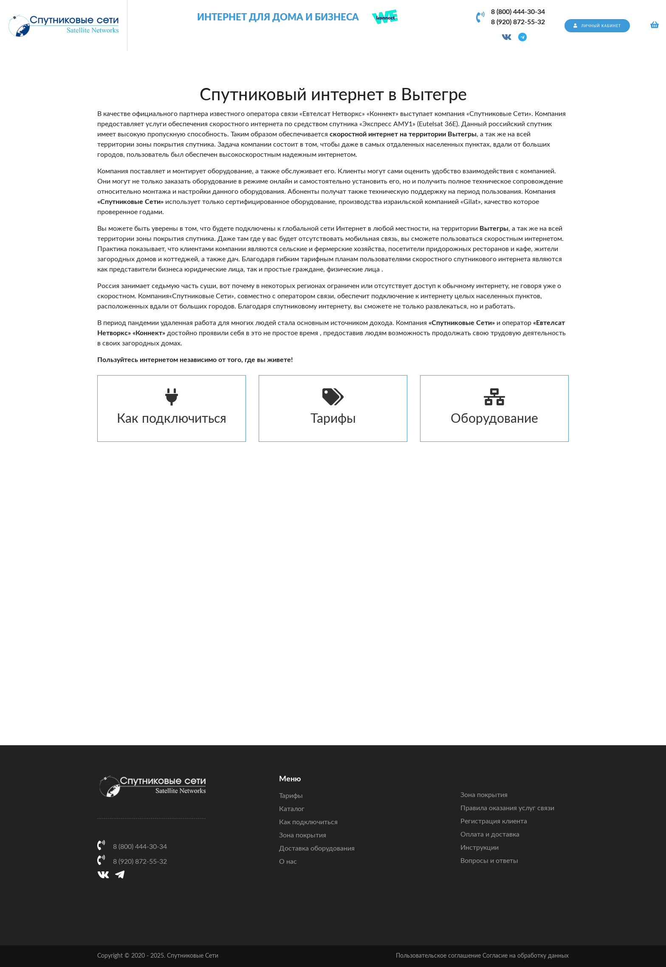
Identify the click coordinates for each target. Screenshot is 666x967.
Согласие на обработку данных (526, 956)
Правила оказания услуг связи (507, 808)
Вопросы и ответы (489, 860)
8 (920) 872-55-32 (518, 22)
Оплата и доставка (489, 834)
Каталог (292, 809)
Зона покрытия (302, 835)
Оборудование (494, 406)
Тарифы (333, 406)
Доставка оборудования (317, 848)
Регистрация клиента (493, 821)
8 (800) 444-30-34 (518, 11)
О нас (288, 861)
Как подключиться (171, 406)
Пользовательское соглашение (438, 956)
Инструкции (479, 847)
